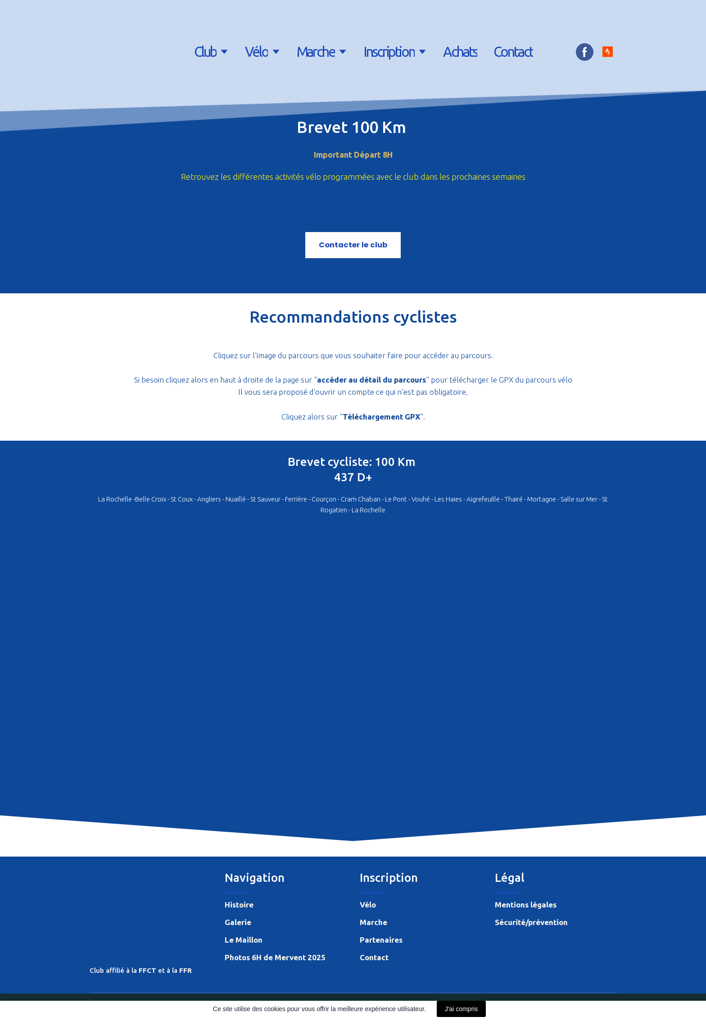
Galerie (238, 922)
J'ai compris (461, 1008)
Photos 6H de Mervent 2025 (275, 957)
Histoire (239, 904)
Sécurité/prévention (531, 922)
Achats (460, 51)
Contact (513, 51)
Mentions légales (526, 904)
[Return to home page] (114, 52)
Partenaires (381, 939)
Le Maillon (243, 939)
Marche (316, 51)
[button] (584, 52)
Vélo (256, 51)
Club (205, 51)
